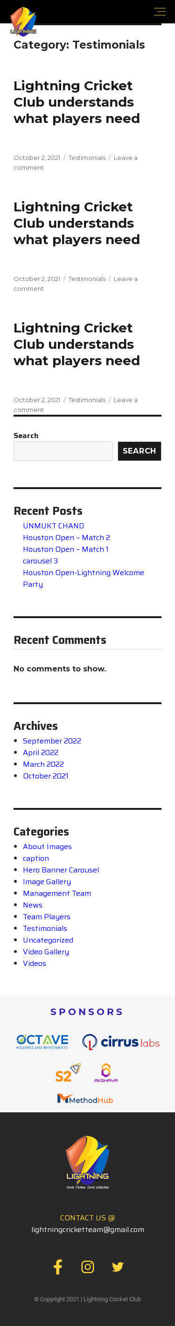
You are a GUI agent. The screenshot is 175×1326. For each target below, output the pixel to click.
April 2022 (40, 752)
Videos (34, 963)
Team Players (46, 916)
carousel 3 (40, 561)
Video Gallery (46, 952)
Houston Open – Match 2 (66, 537)
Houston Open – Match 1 (66, 549)
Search (26, 435)
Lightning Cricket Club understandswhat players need (77, 102)
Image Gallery (47, 881)
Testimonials (87, 157)
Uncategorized (48, 940)
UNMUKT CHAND (53, 526)
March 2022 (43, 764)
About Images (47, 846)
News (32, 905)
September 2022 (52, 741)
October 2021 (46, 776)
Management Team (57, 893)
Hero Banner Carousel (61, 870)
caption (36, 858)
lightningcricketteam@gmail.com (87, 1229)
